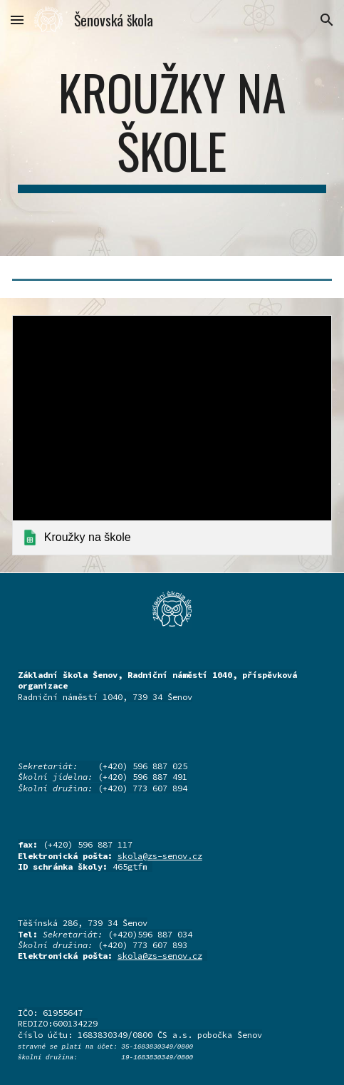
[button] (17, 19)
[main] (172, 128)
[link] (172, 435)
